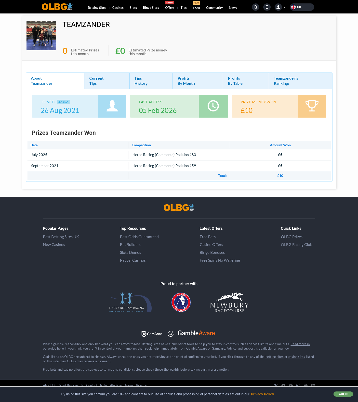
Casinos (118, 8)
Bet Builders (130, 244)
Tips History (141, 80)
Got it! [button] (343, 394)
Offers (169, 6)
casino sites (296, 357)
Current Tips (96, 80)
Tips (184, 8)
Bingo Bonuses (212, 252)
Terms (129, 385)
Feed (196, 6)
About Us (49, 385)
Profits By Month (186, 80)
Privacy (141, 385)
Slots (133, 8)
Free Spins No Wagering (220, 260)
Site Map (115, 385)
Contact (91, 385)
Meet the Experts (71, 385)
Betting (97, 8)
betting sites (274, 357)
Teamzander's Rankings (286, 80)
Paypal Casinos (133, 260)
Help (103, 385)
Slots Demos (130, 252)
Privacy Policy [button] (262, 394)
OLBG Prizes (292, 236)
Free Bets (208, 236)
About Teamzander (42, 80)
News (233, 8)
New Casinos (54, 244)
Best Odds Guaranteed (139, 236)
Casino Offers (211, 244)
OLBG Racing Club (296, 244)
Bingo (151, 8)
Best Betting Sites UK (61, 236)
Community (214, 8)
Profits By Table (235, 80)
